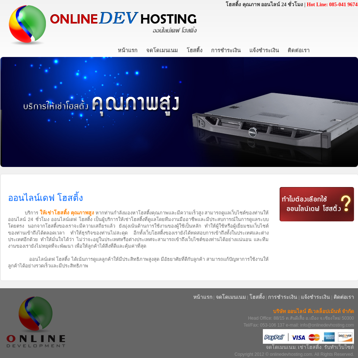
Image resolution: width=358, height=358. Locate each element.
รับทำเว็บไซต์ (339, 347)
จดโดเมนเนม (281, 347)
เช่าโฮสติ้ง (310, 347)
